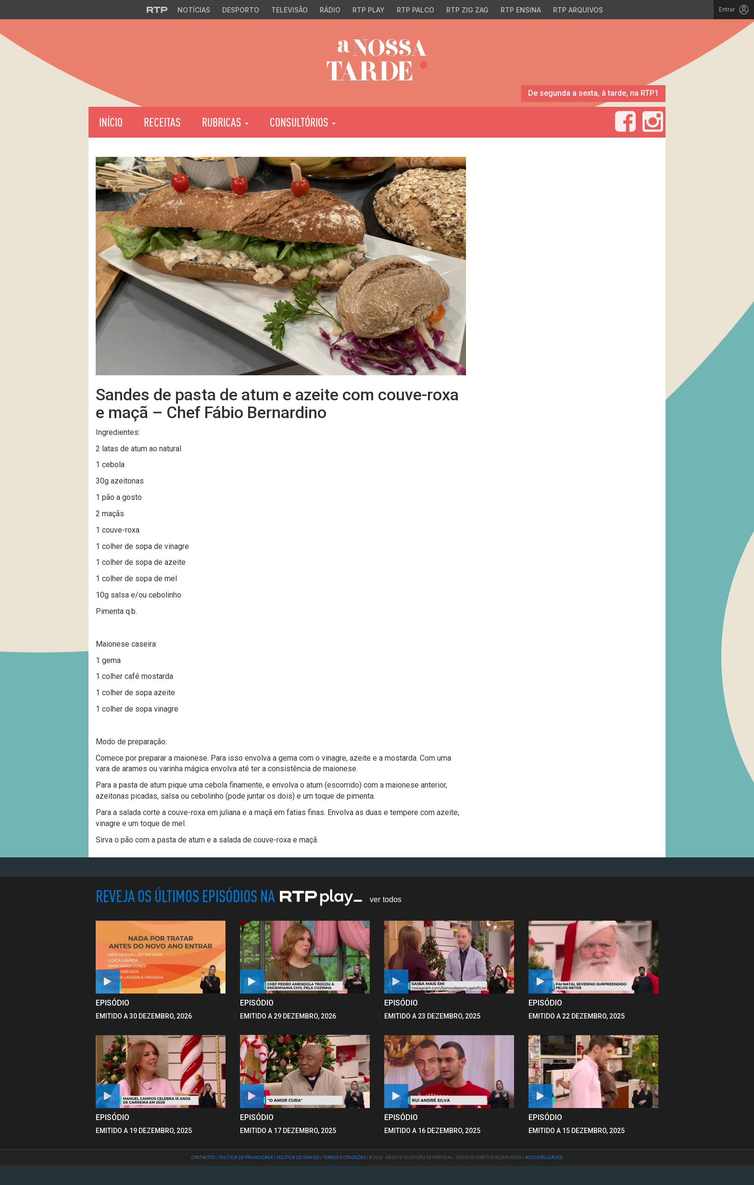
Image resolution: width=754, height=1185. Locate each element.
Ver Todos (386, 899)
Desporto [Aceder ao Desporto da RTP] (240, 10)
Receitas (162, 122)
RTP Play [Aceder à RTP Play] (368, 10)
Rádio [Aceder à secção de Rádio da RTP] (330, 10)
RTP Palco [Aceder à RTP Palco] (415, 10)
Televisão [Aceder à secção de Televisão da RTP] (289, 10)
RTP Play (394, 122)
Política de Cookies (297, 1157)
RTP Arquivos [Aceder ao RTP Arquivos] (578, 10)
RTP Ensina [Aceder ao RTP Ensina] (521, 10)
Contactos (203, 1157)
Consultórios (303, 122)
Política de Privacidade (246, 1157)
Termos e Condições (344, 1157)
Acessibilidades (544, 1157)
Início (111, 122)
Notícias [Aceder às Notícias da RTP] (193, 10)
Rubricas (225, 122)
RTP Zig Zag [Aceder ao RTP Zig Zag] (467, 10)
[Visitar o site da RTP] (157, 9)
